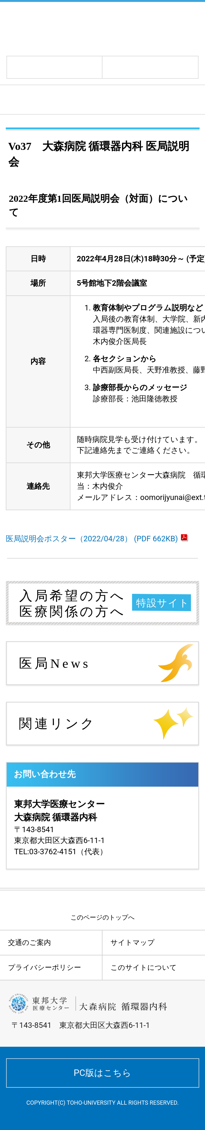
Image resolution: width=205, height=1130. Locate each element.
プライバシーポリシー (44, 967)
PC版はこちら (102, 1073)
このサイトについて (144, 967)
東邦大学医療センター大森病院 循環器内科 (90, 28)
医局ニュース (36, 99)
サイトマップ (133, 942)
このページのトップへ (102, 917)
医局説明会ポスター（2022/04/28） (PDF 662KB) (97, 538)
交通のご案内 (29, 942)
